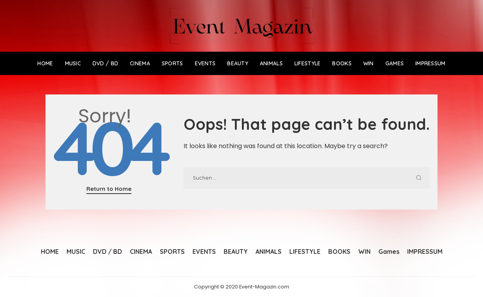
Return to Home (108, 188)
